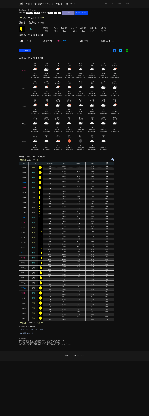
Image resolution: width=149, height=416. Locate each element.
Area (112, 3)
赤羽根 (22, 385)
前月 (23, 215)
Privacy (119, 3)
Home (105, 3)
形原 (31, 385)
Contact (127, 3)
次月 (39, 215)
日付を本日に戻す (81, 12)
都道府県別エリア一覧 (26, 388)
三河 (27, 385)
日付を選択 (44, 12)
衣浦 (36, 385)
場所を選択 (22, 12)
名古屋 (41, 385)
